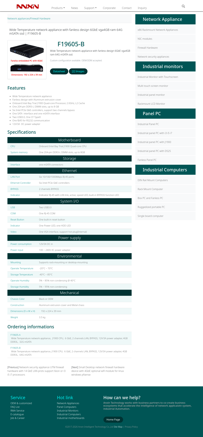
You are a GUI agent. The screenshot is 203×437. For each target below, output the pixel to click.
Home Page (113, 419)
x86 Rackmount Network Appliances (158, 29)
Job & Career (18, 418)
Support (89, 8)
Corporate (109, 8)
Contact (127, 8)
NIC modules (145, 38)
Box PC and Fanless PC (150, 198)
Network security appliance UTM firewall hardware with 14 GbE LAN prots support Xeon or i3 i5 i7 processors (36, 371)
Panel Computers (66, 407)
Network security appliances (153, 56)
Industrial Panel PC (148, 124)
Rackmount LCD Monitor (151, 103)
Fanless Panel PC (147, 160)
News (74, 8)
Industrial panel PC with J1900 (154, 142)
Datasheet (59, 71)
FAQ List (15, 407)
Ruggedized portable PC (151, 207)
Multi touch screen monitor (153, 86)
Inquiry (142, 8)
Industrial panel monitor (151, 94)
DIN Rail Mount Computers (153, 180)
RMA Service (17, 410)
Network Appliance (162, 19)
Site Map (118, 426)
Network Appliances (68, 403)
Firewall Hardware (40, 18)
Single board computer (151, 216)
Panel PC (152, 113)
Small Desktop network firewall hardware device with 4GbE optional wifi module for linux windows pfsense (97, 371)
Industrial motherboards (70, 418)
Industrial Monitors (67, 410)
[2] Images (78, 71)
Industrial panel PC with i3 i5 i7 (155, 133)
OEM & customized (21, 403)
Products (57, 8)
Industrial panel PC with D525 (154, 151)
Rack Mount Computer (150, 189)
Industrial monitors (163, 66)
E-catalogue (17, 414)
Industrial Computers (165, 170)
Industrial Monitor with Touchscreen (158, 77)
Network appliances (18, 18)
